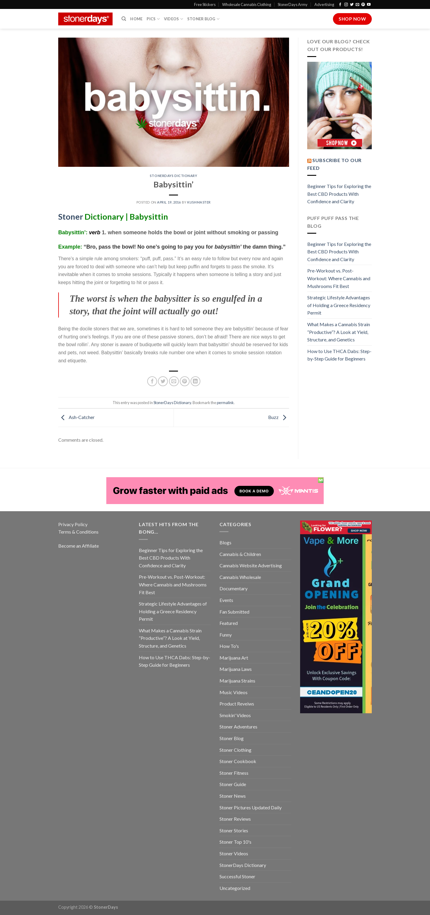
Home (136, 18)
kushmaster (199, 202)
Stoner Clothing (235, 750)
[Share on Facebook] (152, 381)
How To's (229, 646)
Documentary (233, 588)
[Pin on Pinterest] (185, 381)
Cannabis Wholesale (240, 577)
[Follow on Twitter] (352, 5)
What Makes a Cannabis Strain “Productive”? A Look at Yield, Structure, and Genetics (338, 331)
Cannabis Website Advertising (250, 565)
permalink (225, 402)
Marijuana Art (233, 657)
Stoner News (232, 796)
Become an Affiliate (78, 546)
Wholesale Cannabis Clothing (246, 4)
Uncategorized (234, 888)
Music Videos (233, 692)
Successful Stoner (237, 876)
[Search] (124, 18)
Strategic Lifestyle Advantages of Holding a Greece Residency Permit (338, 305)
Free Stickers (205, 4)
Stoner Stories (233, 830)
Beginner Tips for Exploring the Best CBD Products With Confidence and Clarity (339, 193)
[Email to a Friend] (174, 381)
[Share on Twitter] (163, 381)
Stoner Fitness (233, 773)
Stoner (70, 216)
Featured (228, 623)
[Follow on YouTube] (369, 5)
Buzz (278, 417)
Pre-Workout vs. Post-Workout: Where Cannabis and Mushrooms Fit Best (338, 278)
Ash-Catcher (76, 417)
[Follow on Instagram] (346, 5)
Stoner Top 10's (235, 842)
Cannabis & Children (240, 554)
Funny (225, 634)
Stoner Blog (203, 19)
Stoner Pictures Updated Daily (250, 807)
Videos (173, 19)
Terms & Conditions (78, 531)
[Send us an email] (357, 5)
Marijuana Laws (235, 669)
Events (226, 600)
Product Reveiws (236, 703)
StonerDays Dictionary (173, 176)
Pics (153, 19)
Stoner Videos (233, 853)
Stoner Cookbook (237, 761)
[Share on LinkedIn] (195, 381)
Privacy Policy (72, 524)
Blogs (225, 542)
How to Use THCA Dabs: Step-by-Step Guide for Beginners (339, 355)
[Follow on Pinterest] (363, 5)
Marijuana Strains (237, 680)
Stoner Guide (232, 784)
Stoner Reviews (235, 819)
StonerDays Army (293, 4)
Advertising (324, 4)
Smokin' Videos (235, 715)
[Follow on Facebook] (340, 5)
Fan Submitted (234, 611)
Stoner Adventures (238, 726)
